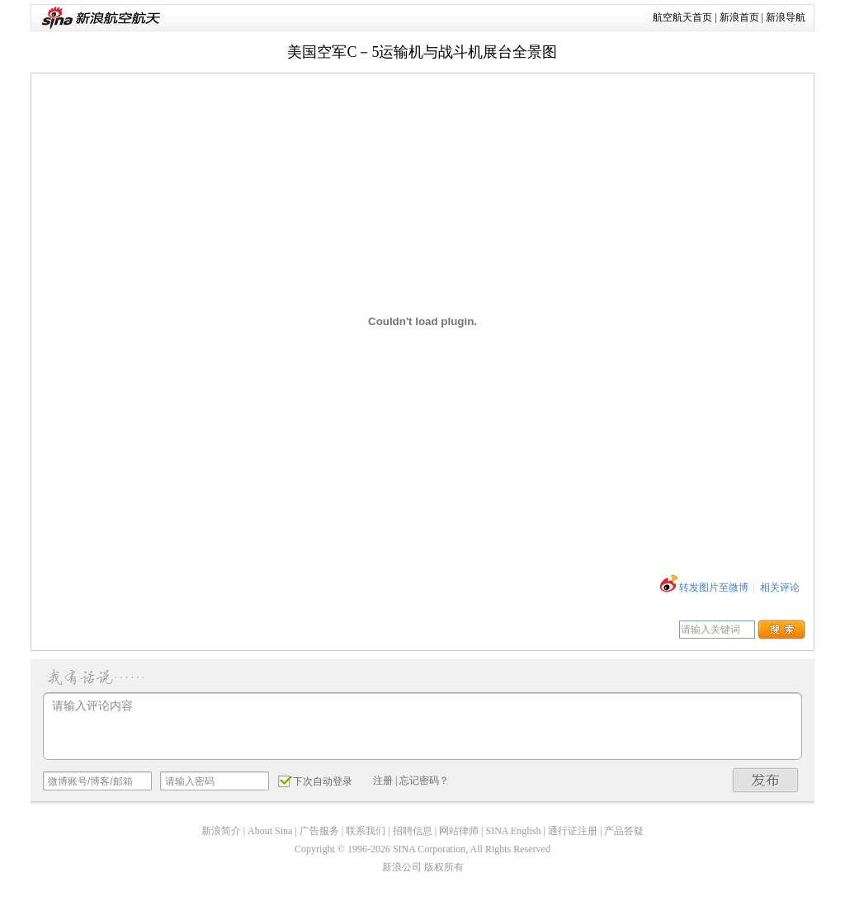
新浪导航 (785, 17)
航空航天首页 (682, 17)
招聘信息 (412, 831)
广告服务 (319, 831)
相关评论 (780, 587)
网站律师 (459, 831)
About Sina (270, 831)
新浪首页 (739, 17)
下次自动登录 (315, 780)
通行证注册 (572, 831)
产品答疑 (624, 831)
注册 (383, 780)
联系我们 (365, 831)
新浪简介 (221, 831)
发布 (766, 780)
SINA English (513, 831)
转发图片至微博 (713, 587)
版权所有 (444, 867)
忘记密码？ (424, 780)
